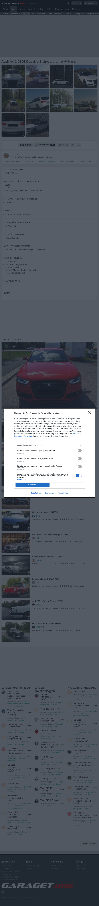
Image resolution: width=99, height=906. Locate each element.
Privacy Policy (63, 493)
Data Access (49, 493)
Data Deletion (36, 493)
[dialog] (49, 453)
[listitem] (49, 445)
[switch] (79, 450)
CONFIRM (32, 484)
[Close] (90, 413)
